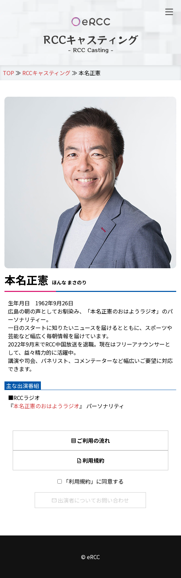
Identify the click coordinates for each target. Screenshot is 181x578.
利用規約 (90, 460)
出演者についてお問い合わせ (90, 500)
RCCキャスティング (46, 73)
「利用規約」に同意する (93, 481)
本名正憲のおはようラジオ (46, 406)
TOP (8, 73)
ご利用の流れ (90, 440)
